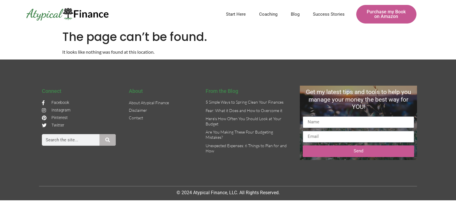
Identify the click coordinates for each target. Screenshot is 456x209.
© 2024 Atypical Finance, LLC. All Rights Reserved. (228, 192)
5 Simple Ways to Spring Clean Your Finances (245, 102)
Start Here (236, 14)
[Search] (107, 140)
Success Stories (329, 14)
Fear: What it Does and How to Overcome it (244, 110)
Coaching (268, 14)
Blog (295, 14)
